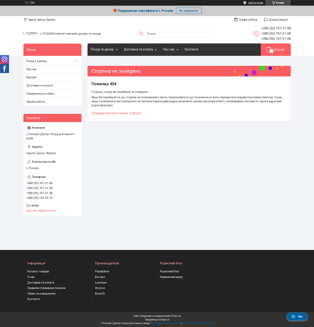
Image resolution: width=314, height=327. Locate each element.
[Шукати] (141, 34)
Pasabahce (102, 271)
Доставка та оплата (138, 49)
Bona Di (100, 293)
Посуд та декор (102, 49)
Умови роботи (35, 101)
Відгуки (31, 77)
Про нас (169, 49)
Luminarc (101, 282)
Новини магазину (171, 277)
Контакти (191, 49)
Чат (297, 316)
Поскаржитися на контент (166, 323)
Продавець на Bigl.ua (157, 319)
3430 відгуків (255, 2)
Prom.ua (176, 316)
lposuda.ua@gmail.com (41, 210)
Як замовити (188, 11)
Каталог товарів (38, 271)
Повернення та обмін (40, 93)
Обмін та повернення (41, 293)
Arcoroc (100, 288)
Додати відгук (278, 19)
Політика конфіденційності (197, 323)
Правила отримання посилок (46, 288)
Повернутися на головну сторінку (117, 113)
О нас (31, 277)
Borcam (100, 277)
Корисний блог (169, 271)
